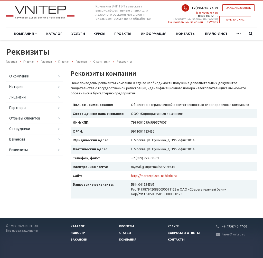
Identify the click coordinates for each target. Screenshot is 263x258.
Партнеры (17, 108)
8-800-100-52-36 (208, 15)
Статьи (125, 232)
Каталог (54, 33)
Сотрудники (19, 129)
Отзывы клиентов (24, 118)
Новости (78, 232)
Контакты (185, 33)
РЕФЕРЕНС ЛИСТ (235, 19)
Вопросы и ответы (184, 232)
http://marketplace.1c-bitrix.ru (154, 175)
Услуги (78, 33)
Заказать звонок (238, 7)
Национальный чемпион (185, 22)
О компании (19, 76)
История (16, 87)
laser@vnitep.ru (207, 12)
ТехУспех (211, 22)
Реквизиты (18, 150)
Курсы (99, 33)
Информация (153, 33)
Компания (25, 34)
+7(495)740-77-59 (205, 7)
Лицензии (17, 97)
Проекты (122, 33)
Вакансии (17, 139)
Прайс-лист (216, 33)
